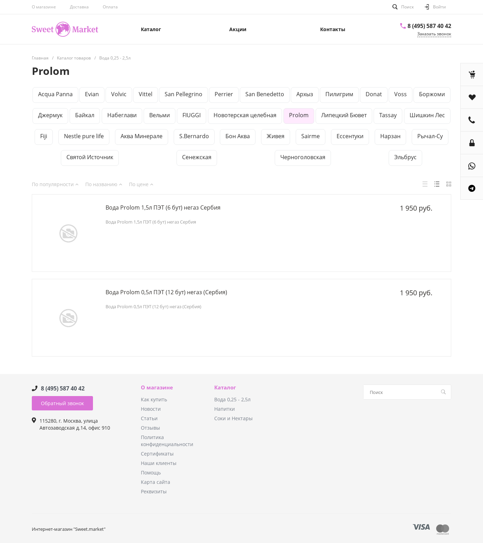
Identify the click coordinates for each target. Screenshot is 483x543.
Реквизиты (154, 491)
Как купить (154, 399)
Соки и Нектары (233, 418)
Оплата (110, 7)
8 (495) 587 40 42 (429, 26)
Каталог (225, 388)
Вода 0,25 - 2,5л (232, 399)
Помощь (151, 472)
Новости (151, 409)
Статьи (149, 418)
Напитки (224, 409)
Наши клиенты (158, 463)
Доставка (79, 7)
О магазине (44, 7)
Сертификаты (157, 453)
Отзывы (150, 427)
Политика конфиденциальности (167, 440)
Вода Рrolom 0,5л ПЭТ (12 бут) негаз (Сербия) (166, 292)
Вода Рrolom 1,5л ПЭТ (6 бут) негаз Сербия (163, 207)
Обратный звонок (62, 403)
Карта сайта (155, 482)
